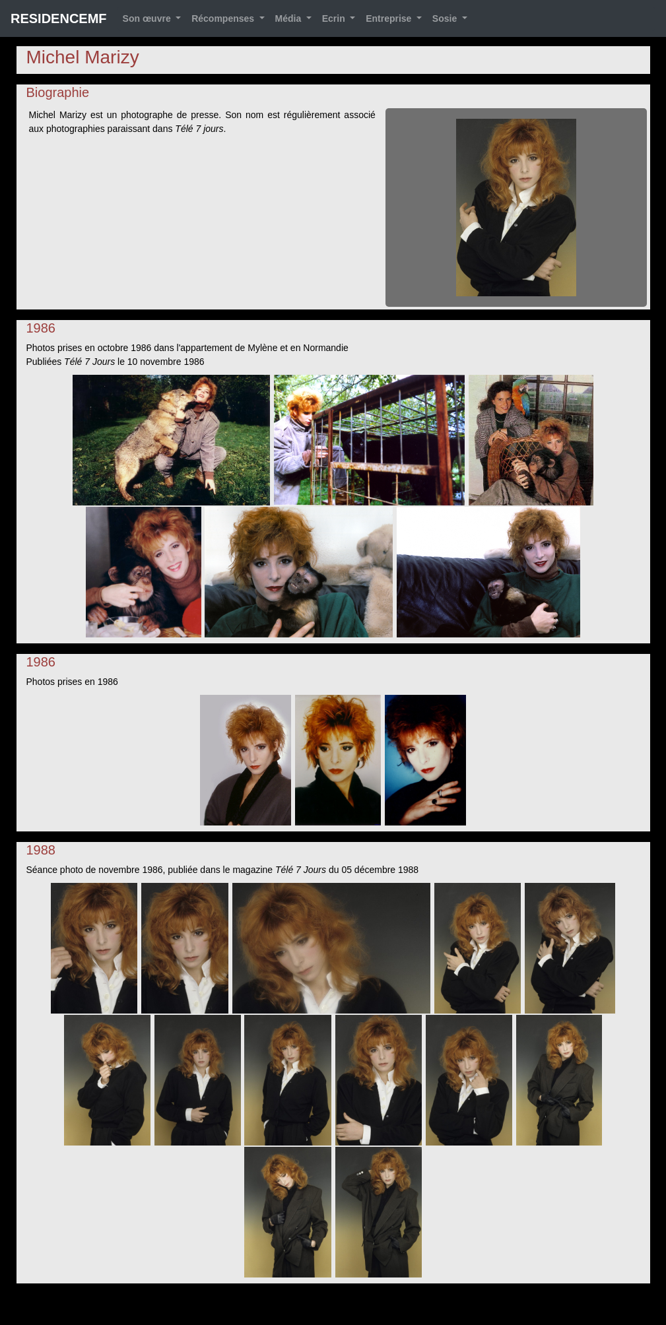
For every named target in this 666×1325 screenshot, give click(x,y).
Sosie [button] (445, 18)
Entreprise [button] (390, 18)
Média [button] (289, 18)
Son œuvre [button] (148, 18)
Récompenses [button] (224, 18)
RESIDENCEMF (59, 18)
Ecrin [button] (335, 18)
